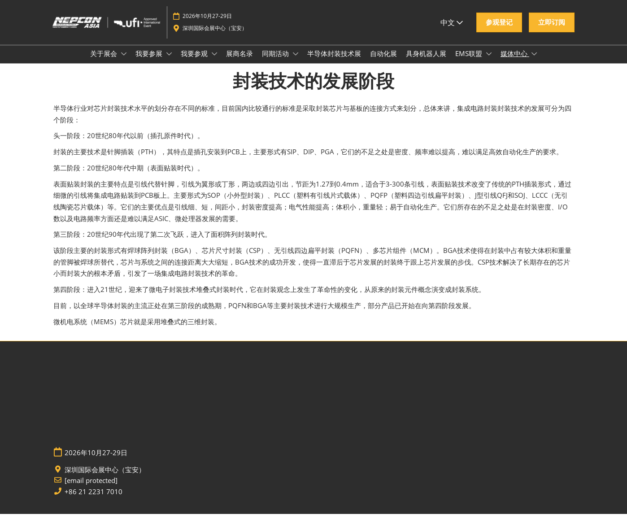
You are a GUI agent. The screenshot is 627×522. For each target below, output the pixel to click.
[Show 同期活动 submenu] (295, 62)
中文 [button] (451, 26)
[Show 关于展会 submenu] (123, 62)
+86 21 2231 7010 (93, 500)
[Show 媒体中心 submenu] (534, 62)
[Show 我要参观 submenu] (214, 62)
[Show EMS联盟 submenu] (489, 62)
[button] (499, 27)
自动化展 (383, 61)
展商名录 (239, 61)
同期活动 (276, 61)
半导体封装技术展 (334, 61)
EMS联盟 (469, 61)
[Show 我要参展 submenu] (169, 62)
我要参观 (195, 61)
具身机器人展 (426, 61)
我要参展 (149, 61)
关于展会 (104, 61)
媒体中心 (515, 61)
